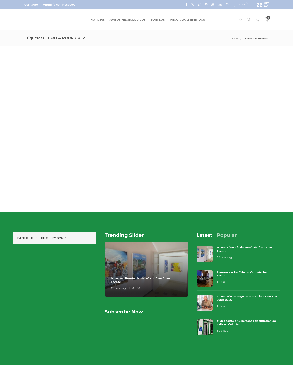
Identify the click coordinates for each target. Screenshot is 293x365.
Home (235, 38)
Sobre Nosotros (187, 344)
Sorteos (158, 19)
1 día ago (222, 248)
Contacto (31, 5)
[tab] (204, 201)
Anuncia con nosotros (59, 5)
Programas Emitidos (187, 19)
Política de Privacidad (192, 353)
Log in (241, 4)
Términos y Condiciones (248, 344)
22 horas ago (119, 254)
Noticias (97, 19)
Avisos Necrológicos (128, 19)
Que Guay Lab (271, 338)
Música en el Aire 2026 (235, 338)
